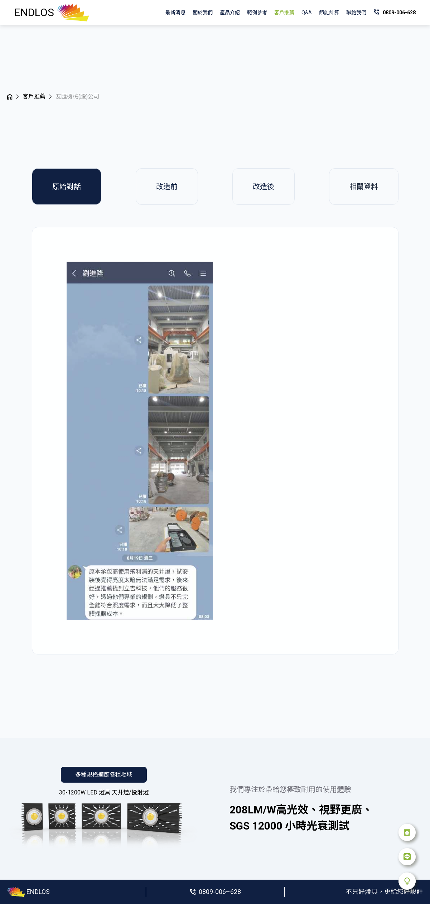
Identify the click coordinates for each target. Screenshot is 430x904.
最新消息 (175, 12)
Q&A (306, 12)
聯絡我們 (356, 12)
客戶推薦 (284, 12)
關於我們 (203, 12)
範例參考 (257, 12)
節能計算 (329, 12)
